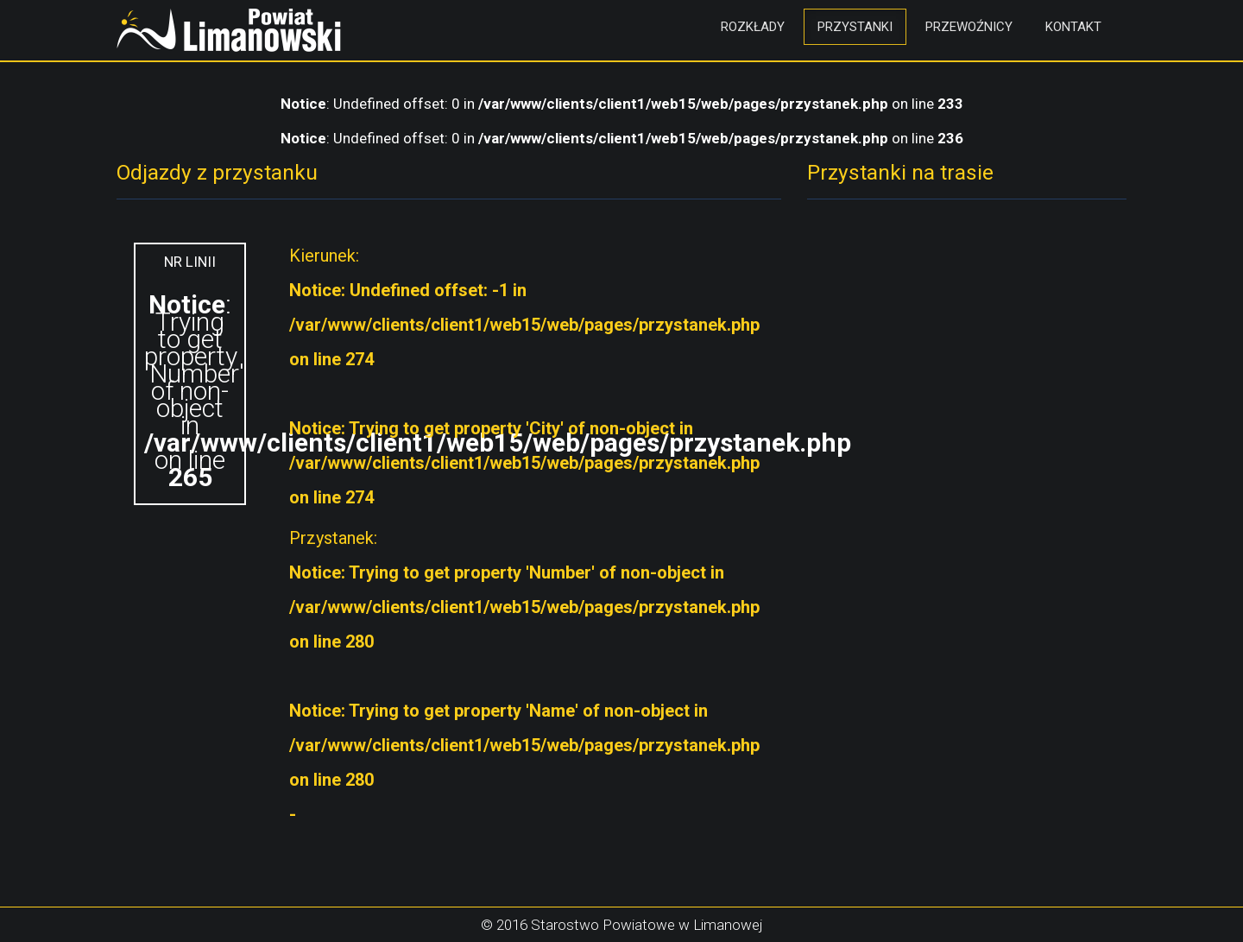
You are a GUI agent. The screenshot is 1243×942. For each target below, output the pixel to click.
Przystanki (855, 27)
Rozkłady (753, 27)
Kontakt (1073, 27)
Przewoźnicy (969, 27)
